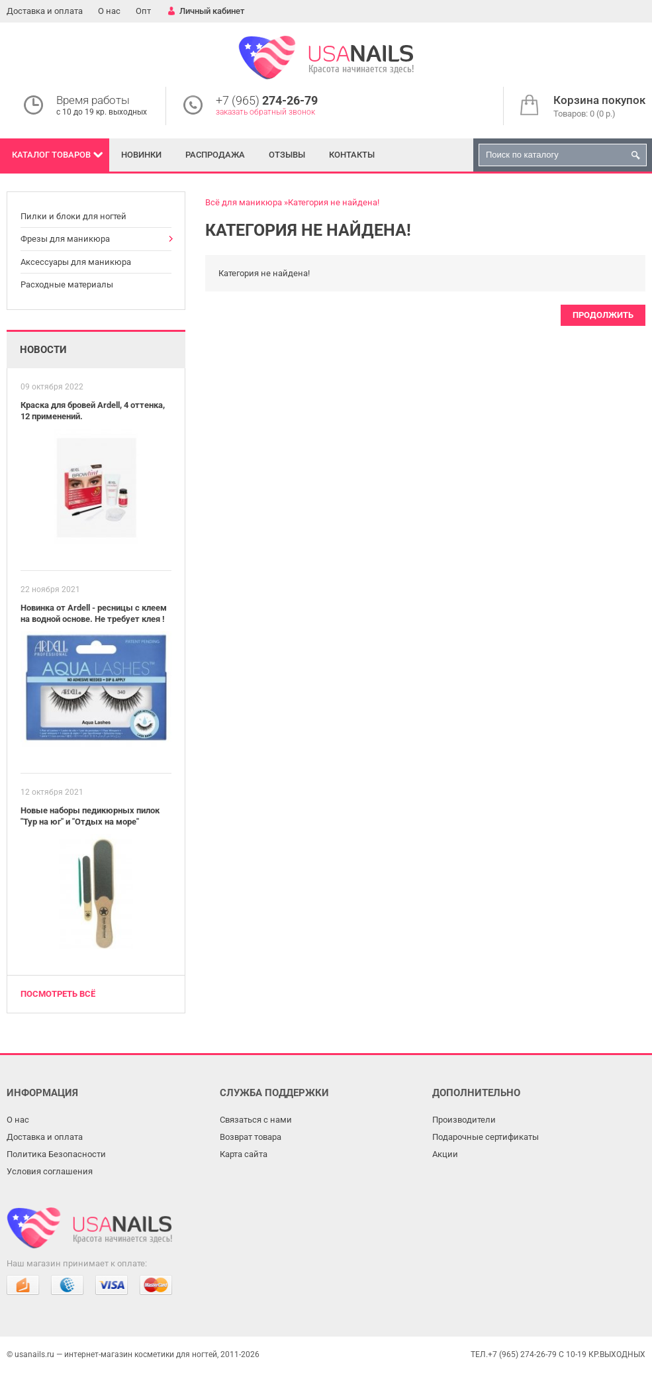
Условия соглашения (50, 1171)
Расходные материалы (67, 284)
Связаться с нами (256, 1120)
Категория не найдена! (333, 202)
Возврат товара (250, 1137)
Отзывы (287, 155)
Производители (464, 1120)
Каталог (51, 155)
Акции (445, 1154)
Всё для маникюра (243, 202)
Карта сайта (243, 1154)
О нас (109, 11)
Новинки (141, 155)
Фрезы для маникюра (65, 239)
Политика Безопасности (56, 1154)
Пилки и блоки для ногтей (73, 216)
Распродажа (215, 155)
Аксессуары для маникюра (76, 262)
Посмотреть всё (58, 994)
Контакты (352, 155)
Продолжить (603, 315)
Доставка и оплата (45, 11)
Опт (143, 11)
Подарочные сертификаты (485, 1137)
